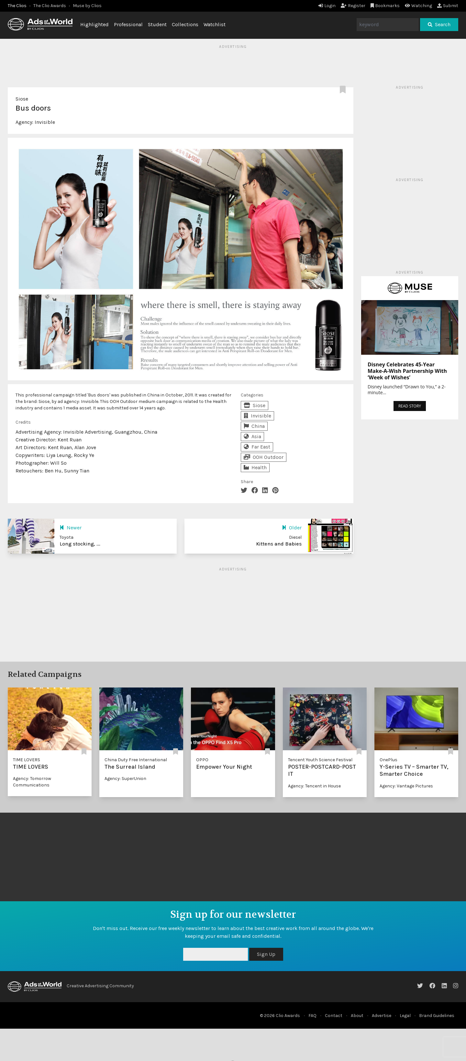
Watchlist (215, 24)
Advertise (381, 1015)
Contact (333, 1015)
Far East (257, 447)
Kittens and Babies (279, 544)
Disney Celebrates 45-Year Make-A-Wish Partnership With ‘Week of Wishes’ (407, 371)
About (357, 1015)
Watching (418, 5)
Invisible (45, 122)
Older (292, 528)
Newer (71, 528)
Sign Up (266, 954)
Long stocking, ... (80, 544)
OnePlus (388, 760)
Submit (447, 5)
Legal (405, 1015)
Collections (185, 24)
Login (327, 5)
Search (439, 24)
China (254, 426)
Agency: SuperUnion (125, 778)
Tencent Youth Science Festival (320, 760)
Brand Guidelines (436, 1015)
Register (353, 5)
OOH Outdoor (263, 457)
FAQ (312, 1015)
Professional (128, 24)
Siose (22, 99)
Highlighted (94, 24)
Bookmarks (385, 5)
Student (157, 24)
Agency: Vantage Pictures (406, 786)
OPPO (202, 760)
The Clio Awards (49, 5)
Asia (252, 436)
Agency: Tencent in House (314, 786)
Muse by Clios (87, 5)
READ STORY (409, 406)
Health (255, 467)
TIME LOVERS (26, 760)
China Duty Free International (136, 760)
